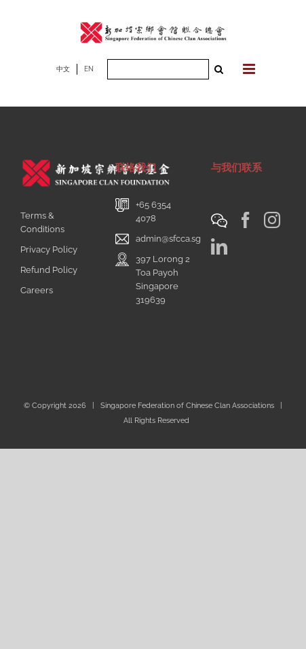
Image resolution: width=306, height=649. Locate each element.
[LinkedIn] (219, 246)
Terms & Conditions (42, 222)
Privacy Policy (48, 249)
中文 (63, 69)
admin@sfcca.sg (168, 239)
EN (89, 69)
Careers (36, 290)
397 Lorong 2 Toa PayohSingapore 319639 (163, 279)
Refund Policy (48, 270)
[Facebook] (245, 220)
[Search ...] (158, 69)
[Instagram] (272, 220)
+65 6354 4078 (153, 211)
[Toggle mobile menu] (250, 69)
